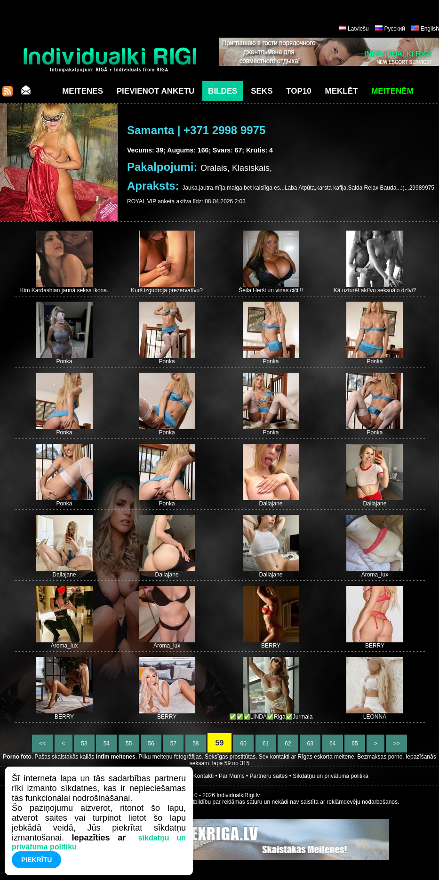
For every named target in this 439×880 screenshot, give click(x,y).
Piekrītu (36, 860)
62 (288, 743)
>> (396, 743)
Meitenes (82, 91)
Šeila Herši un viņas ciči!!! (271, 290)
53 (84, 743)
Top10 (298, 91)
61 (266, 743)
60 (243, 743)
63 (310, 743)
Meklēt (341, 91)
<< (43, 743)
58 (195, 743)
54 (106, 743)
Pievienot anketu (156, 91)
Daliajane (271, 503)
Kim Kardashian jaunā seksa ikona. (64, 290)
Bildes (222, 91)
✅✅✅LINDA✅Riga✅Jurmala (271, 716)
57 (173, 743)
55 (129, 743)
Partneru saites (269, 776)
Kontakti (203, 776)
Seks (261, 91)
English (430, 28)
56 (151, 743)
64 (332, 743)
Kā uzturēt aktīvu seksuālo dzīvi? (375, 290)
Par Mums (232, 776)
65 (354, 743)
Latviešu (358, 28)
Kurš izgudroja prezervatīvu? (167, 290)
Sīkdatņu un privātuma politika (330, 776)
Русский (394, 28)
